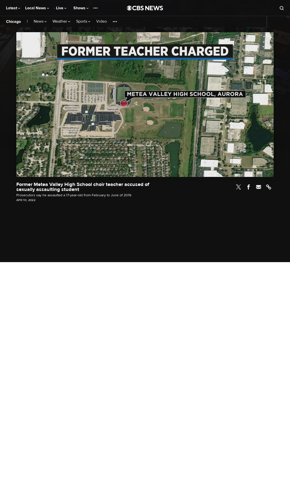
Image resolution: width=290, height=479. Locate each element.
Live (61, 8)
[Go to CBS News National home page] (145, 8)
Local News (37, 8)
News (40, 21)
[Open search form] (281, 8)
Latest (13, 8)
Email (258, 186)
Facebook (248, 186)
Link (268, 186)
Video (101, 21)
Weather (61, 21)
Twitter (238, 186)
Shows (80, 8)
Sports (83, 21)
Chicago (13, 21)
